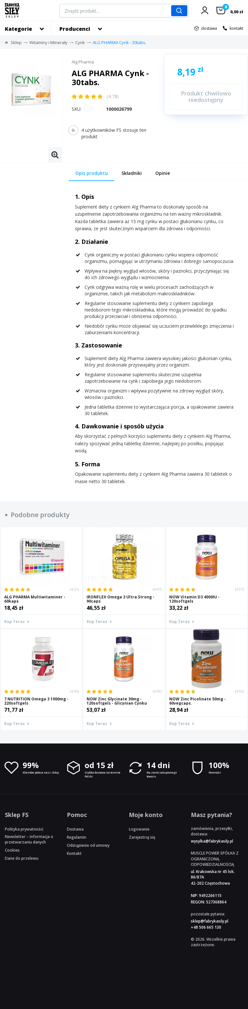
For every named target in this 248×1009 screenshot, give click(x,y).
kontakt (236, 28)
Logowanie (139, 829)
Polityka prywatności (24, 829)
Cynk (80, 42)
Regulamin (76, 837)
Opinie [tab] (162, 173)
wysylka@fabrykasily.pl (212, 841)
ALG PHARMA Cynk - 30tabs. (119, 42)
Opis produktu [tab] (91, 173)
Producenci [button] (74, 29)
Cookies (12, 850)
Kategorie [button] (18, 29)
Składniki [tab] (131, 173)
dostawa (209, 28)
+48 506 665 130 (206, 927)
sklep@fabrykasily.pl (209, 921)
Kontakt (74, 853)
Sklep (16, 42)
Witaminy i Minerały (48, 42)
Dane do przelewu (21, 858)
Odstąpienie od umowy (88, 845)
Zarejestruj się (142, 837)
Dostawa (75, 829)
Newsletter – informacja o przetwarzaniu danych (29, 839)
